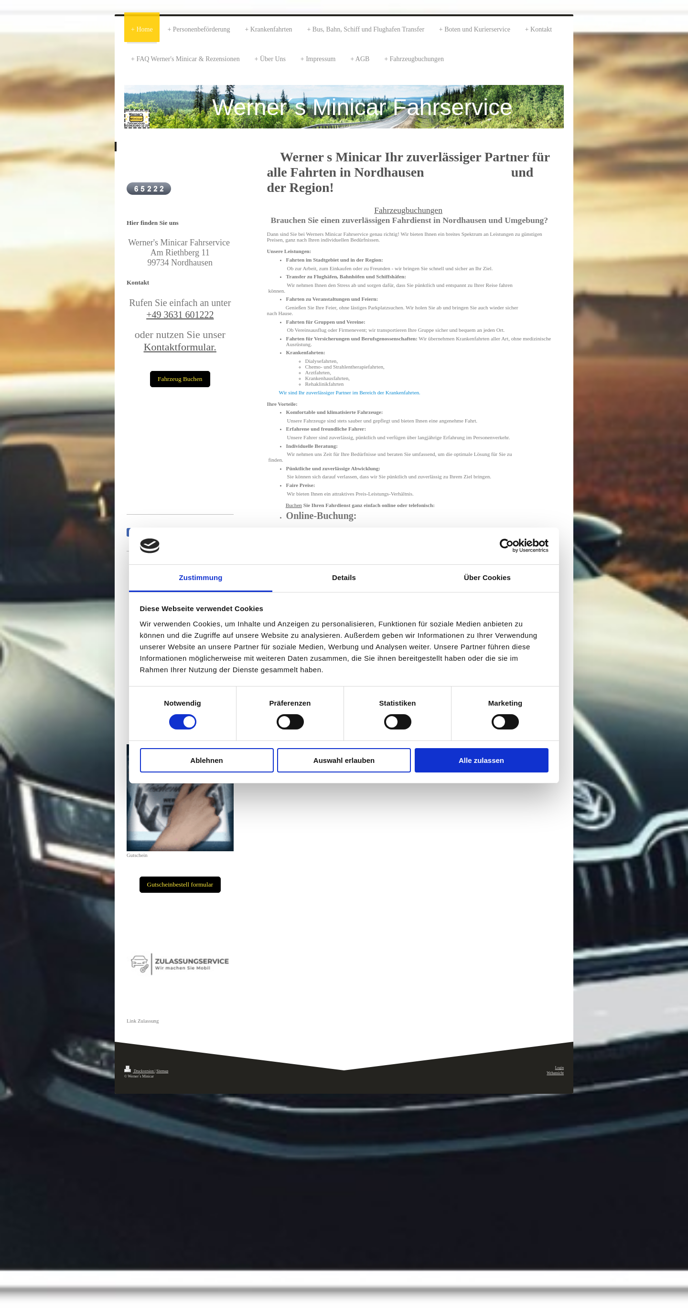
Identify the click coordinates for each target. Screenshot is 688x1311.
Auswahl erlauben (344, 760)
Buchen (294, 505)
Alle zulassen (481, 760)
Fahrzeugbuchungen (408, 210)
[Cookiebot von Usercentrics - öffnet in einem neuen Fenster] (506, 546)
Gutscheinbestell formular (180, 884)
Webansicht (555, 1073)
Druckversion (139, 1071)
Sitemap (162, 1071)
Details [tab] (344, 577)
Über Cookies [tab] (487, 577)
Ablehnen (206, 760)
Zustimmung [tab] (201, 577)
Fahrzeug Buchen (180, 378)
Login (559, 1068)
